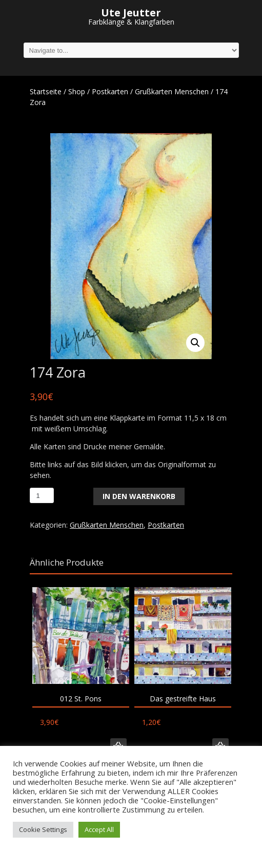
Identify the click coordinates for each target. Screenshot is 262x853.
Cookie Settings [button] (43, 829)
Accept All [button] (99, 829)
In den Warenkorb (139, 496)
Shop (76, 91)
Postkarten (110, 91)
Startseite (46, 91)
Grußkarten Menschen (172, 91)
